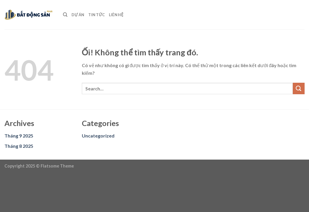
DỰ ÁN (78, 14)
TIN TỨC (96, 14)
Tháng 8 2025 (18, 146)
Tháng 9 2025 (18, 135)
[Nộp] (299, 88)
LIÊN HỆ (116, 14)
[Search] (65, 14)
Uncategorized (98, 135)
